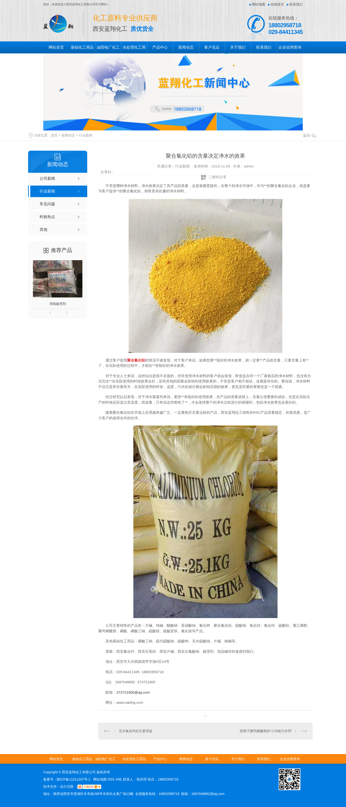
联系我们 (296, 4)
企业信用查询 (289, 47)
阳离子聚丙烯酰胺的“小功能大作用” (266, 731)
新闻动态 (186, 47)
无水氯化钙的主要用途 (135, 731)
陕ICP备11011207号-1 (73, 779)
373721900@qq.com (133, 692)
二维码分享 (217, 177)
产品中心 (160, 47)
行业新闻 (85, 135)
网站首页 (56, 47)
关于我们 (238, 47)
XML (119, 779)
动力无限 (67, 786)
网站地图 (258, 4)
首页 (54, 135)
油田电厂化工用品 (108, 759)
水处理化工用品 (134, 759)
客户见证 (212, 47)
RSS (112, 779)
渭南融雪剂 (57, 304)
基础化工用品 (82, 47)
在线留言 (277, 4)
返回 (309, 135)
